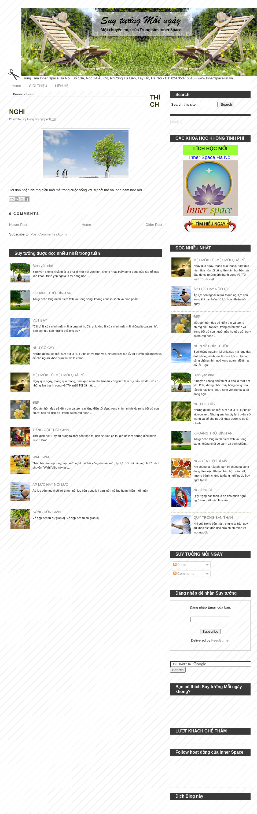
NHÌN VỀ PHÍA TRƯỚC (211, 346)
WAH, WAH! (42, 457)
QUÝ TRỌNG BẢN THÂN (213, 517)
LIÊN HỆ (61, 86)
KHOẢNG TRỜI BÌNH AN (52, 293)
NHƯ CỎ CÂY (43, 348)
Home (16, 86)
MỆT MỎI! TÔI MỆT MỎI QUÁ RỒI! (59, 375)
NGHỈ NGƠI (202, 490)
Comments (183, 574)
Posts (179, 565)
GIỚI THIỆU (38, 86)
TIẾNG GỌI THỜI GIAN (50, 430)
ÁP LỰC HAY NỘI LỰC (50, 484)
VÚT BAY (39, 320)
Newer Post (18, 225)
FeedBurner (220, 640)
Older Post (154, 225)
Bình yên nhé (42, 266)
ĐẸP (35, 402)
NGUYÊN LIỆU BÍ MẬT (211, 461)
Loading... (177, 122)
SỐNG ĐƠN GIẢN (46, 512)
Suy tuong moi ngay (34, 119)
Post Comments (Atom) (49, 234)
